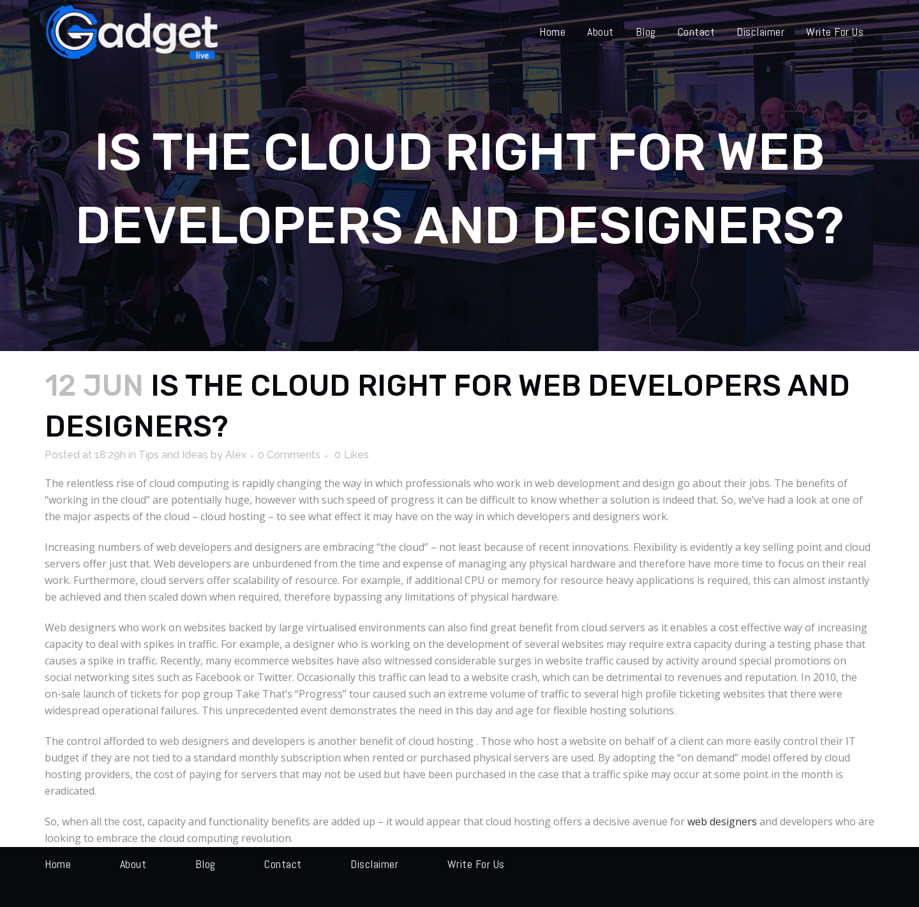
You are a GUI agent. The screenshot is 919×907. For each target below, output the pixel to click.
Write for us (476, 864)
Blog (205, 864)
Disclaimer (374, 864)
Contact (283, 864)
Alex (235, 455)
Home (58, 864)
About (133, 864)
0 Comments (289, 455)
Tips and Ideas (173, 455)
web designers (722, 821)
